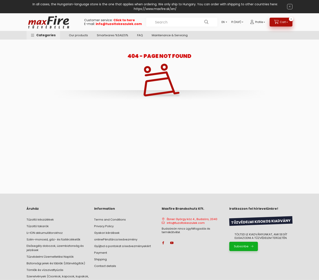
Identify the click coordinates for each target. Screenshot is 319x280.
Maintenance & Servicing (170, 35)
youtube (171, 242)
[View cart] (281, 22)
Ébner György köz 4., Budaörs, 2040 (192, 219)
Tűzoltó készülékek (40, 219)
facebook (163, 242)
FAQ (140, 35)
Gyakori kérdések (107, 233)
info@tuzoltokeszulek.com (119, 24)
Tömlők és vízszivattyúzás (45, 270)
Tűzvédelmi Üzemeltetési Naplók (50, 257)
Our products (78, 35)
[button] (43, 35)
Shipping (100, 259)
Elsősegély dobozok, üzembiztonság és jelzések (55, 248)
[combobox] (181, 22)
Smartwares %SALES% (112, 35)
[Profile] (257, 22)
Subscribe (241, 246)
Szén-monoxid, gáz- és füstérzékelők (53, 239)
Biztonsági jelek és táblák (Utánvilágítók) (56, 263)
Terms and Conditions (110, 219)
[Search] (206, 22)
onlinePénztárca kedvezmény (115, 239)
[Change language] (223, 22)
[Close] (289, 6)
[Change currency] (236, 22)
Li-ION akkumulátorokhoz (45, 233)
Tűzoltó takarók (38, 226)
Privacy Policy (104, 226)
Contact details (105, 266)
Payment (100, 253)
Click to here (124, 20)
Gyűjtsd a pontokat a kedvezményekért (122, 246)
